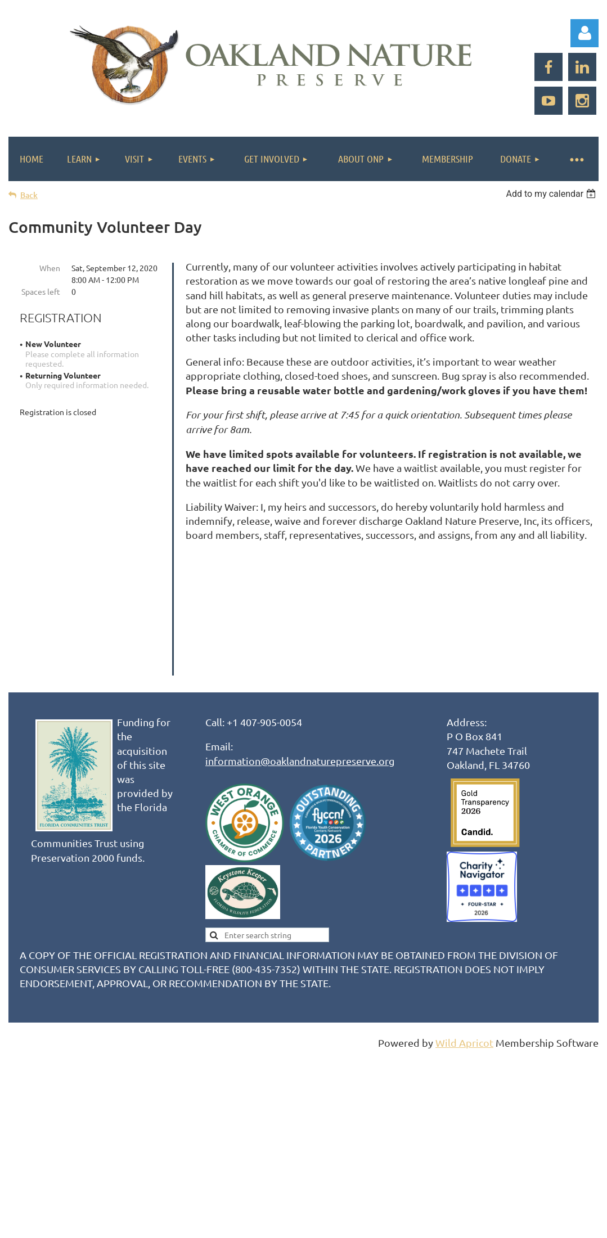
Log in (584, 33)
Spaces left (40, 291)
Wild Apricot (464, 1078)
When (49, 268)
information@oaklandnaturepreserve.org (299, 796)
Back (29, 195)
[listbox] (552, 194)
